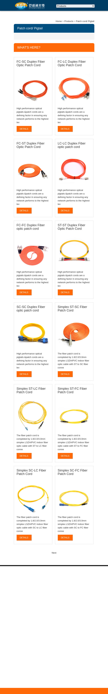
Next (54, 552)
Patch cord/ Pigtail (85, 21)
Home (59, 21)
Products (68, 21)
